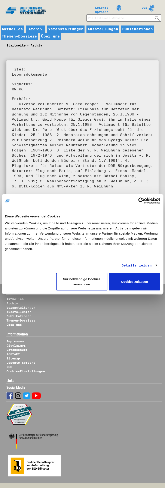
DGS (144, 7)
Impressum (15, 341)
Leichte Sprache (102, 9)
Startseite (16, 45)
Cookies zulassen (134, 281)
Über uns (50, 36)
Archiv (35, 29)
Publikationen (137, 29)
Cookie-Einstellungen (25, 371)
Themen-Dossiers (19, 36)
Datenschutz (17, 350)
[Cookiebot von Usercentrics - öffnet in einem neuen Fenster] (141, 201)
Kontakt (13, 354)
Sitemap (13, 358)
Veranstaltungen (65, 29)
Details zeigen (137, 265)
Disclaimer (16, 345)
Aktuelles (12, 29)
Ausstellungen (103, 29)
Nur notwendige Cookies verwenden (82, 281)
